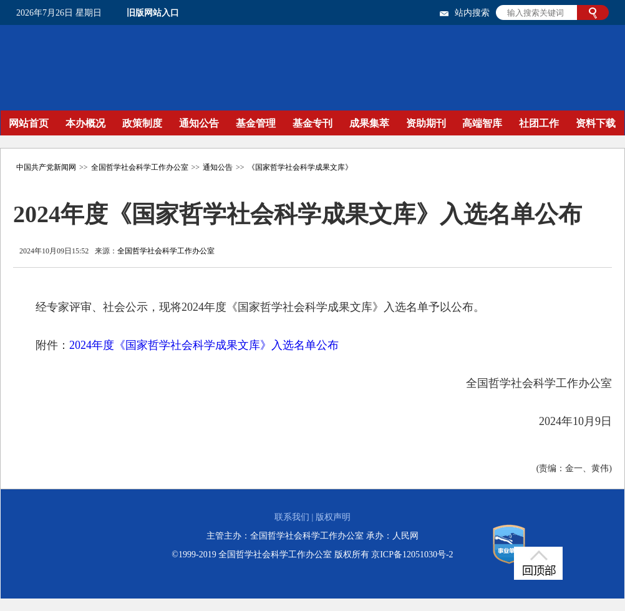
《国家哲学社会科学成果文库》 (300, 167)
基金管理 (256, 123)
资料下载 (596, 123)
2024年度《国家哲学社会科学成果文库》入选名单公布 (204, 345)
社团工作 (539, 123)
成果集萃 (369, 123)
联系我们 (291, 517)
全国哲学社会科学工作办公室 (139, 167)
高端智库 (482, 123)
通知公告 (199, 123)
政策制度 (142, 123)
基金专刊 (312, 123)
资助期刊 (426, 123)
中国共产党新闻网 (46, 167)
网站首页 (29, 123)
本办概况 (85, 123)
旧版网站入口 (153, 12)
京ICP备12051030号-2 (412, 554)
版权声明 (333, 517)
